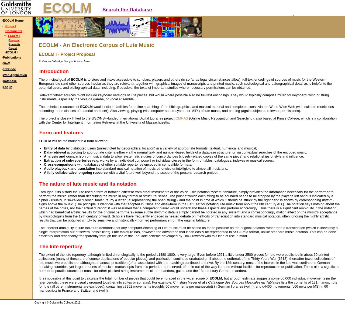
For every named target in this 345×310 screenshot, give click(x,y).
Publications (12, 57)
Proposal (14, 40)
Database (10, 81)
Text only (336, 13)
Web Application (15, 75)
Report (13, 48)
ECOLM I (14, 36)
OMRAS (181, 118)
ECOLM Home (13, 20)
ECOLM (67, 8)
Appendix (14, 44)
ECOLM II (12, 52)
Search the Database (127, 9)
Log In (7, 86)
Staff (6, 63)
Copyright (40, 302)
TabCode (9, 69)
